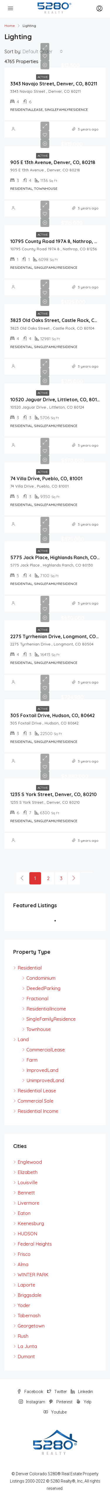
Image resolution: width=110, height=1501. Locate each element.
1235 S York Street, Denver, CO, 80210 (53, 794)
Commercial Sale (35, 1101)
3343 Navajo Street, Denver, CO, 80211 (53, 84)
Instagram (32, 1402)
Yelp (84, 1402)
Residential (30, 968)
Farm (32, 1060)
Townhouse (38, 1029)
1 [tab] (58, 921)
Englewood (30, 1162)
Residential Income (38, 1111)
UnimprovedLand (45, 1080)
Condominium (40, 978)
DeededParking (43, 988)
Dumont (26, 1356)
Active (43, 77)
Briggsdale (29, 1295)
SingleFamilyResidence (51, 1019)
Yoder (24, 1305)
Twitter (57, 1391)
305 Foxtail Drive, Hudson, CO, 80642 (52, 715)
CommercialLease (45, 1050)
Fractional (37, 998)
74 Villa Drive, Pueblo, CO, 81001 (46, 478)
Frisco (24, 1254)
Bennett (26, 1193)
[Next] (74, 878)
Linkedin (82, 1391)
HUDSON (27, 1234)
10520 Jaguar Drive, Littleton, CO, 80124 (56, 399)
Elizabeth (28, 1172)
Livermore (28, 1203)
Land (23, 1039)
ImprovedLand (42, 1070)
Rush (23, 1336)
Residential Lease (37, 1091)
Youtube (55, 1412)
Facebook (30, 1391)
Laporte (26, 1285)
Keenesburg (31, 1223)
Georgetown (31, 1326)
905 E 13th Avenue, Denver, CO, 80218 (52, 162)
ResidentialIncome (46, 1009)
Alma (23, 1264)
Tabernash (29, 1315)
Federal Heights (35, 1244)
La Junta (27, 1346)
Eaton (24, 1213)
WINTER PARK (33, 1275)
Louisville (28, 1182)
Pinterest (60, 1402)
